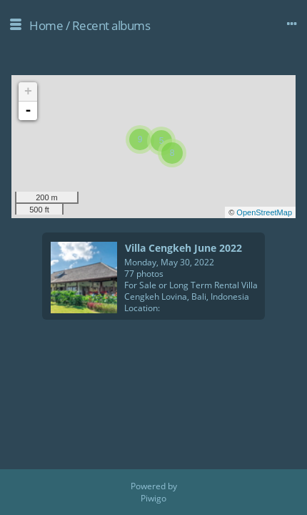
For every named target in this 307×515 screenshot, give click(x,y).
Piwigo (153, 498)
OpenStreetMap (264, 212)
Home (46, 25)
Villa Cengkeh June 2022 (183, 248)
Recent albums (111, 25)
